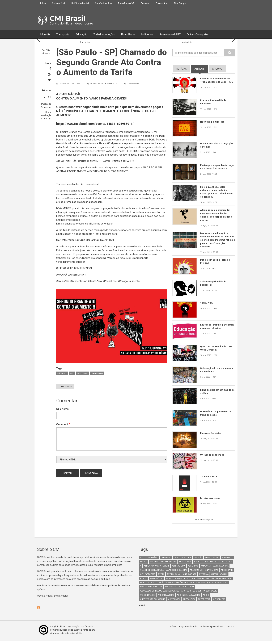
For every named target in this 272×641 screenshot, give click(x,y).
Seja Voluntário (103, 3)
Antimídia (204, 576)
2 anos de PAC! (208, 478)
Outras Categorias (212, 34)
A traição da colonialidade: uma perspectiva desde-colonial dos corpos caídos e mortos (217, 215)
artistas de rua (204, 584)
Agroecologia (208, 564)
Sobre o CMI (58, 3)
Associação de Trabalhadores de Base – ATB (162, 593)
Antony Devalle (219, 576)
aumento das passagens (152, 601)
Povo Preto (136, 34)
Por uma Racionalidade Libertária (213, 102)
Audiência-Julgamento (188, 597)
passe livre (82, 373)
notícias (181, 69)
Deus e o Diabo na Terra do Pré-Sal (215, 263)
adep (196, 564)
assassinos (171, 589)
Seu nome (62, 408)
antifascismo (174, 576)
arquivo (217, 69)
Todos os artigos (203, 521)
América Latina (220, 568)
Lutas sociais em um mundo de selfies (216, 393)
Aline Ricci (193, 568)
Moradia (45, 34)
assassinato (221, 584)
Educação (85, 34)
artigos (199, 69)
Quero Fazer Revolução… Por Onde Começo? (217, 350)
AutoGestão (219, 601)
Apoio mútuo (156, 580)
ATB (189, 593)
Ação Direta (185, 564)
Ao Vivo (143, 580)
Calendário (162, 3)
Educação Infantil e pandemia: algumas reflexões (217, 328)
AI (140, 568)
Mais (141, 606)
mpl (72, 373)
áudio (206, 597)
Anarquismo (196, 572)
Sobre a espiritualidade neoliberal (213, 285)
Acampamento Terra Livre (163, 564)
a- (45, 97)
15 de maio (166, 559)
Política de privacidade (212, 628)
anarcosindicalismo (176, 572)
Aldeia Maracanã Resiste (156, 568)
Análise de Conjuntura (152, 572)
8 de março (227, 559)
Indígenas (157, 34)
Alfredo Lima (178, 568)
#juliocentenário (149, 559)
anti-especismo (147, 576)
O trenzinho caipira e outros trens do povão (216, 415)
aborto (143, 564)
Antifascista (189, 576)
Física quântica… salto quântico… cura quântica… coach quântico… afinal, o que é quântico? (217, 192)
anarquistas (211, 572)
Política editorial (80, 3)
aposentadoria (174, 580)
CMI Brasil (67, 18)
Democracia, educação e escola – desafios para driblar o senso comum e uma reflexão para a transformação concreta (217, 241)
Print (48, 90)
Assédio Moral (186, 589)
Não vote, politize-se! (212, 121)
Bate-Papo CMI (126, 3)
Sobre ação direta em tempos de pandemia (217, 371)
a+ (49, 97)
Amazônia (206, 568)
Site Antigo (180, 3)
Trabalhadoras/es (111, 34)
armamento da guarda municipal (214, 580)
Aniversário (227, 572)
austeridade (174, 601)
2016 (189, 559)
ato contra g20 (147, 597)
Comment (63, 424)
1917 (176, 559)
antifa (161, 576)
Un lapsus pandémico (212, 456)
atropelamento (166, 597)
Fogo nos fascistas (211, 434)
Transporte (65, 34)
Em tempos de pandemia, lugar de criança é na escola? (217, 167)
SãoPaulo (62, 373)
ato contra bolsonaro (205, 593)
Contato (145, 3)
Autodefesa (204, 601)
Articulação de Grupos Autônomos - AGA (172, 584)
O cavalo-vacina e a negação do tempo (216, 145)
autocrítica (189, 601)
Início (43, 3)
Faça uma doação (189, 628)
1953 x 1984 (207, 304)
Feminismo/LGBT (182, 34)
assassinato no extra (151, 589)
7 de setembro (212, 559)
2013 (182, 559)
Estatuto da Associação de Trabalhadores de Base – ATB (217, 80)
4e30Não (198, 559)
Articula (144, 584)
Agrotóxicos (225, 564)
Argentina (189, 580)
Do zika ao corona (210, 499)
